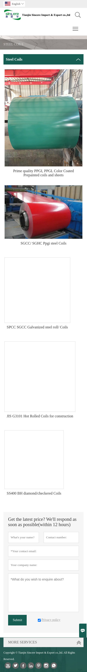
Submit (17, 620)
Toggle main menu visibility (76, 26)
